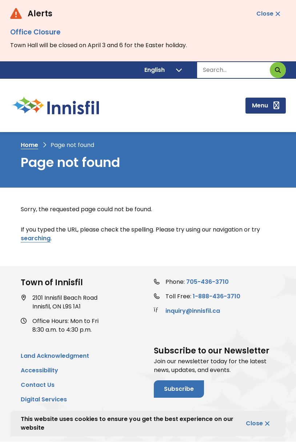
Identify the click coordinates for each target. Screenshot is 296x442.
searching (36, 238)
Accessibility (39, 370)
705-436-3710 (207, 282)
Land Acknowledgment (55, 356)
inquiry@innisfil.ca (192, 311)
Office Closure (35, 32)
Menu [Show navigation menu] (260, 105)
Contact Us (38, 385)
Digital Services (44, 399)
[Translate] (163, 70)
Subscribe (179, 389)
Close (254, 423)
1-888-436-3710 (216, 296)
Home (29, 145)
